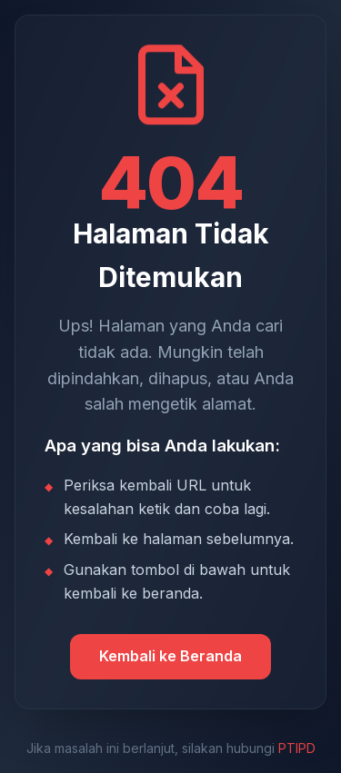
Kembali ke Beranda (170, 656)
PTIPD (297, 748)
